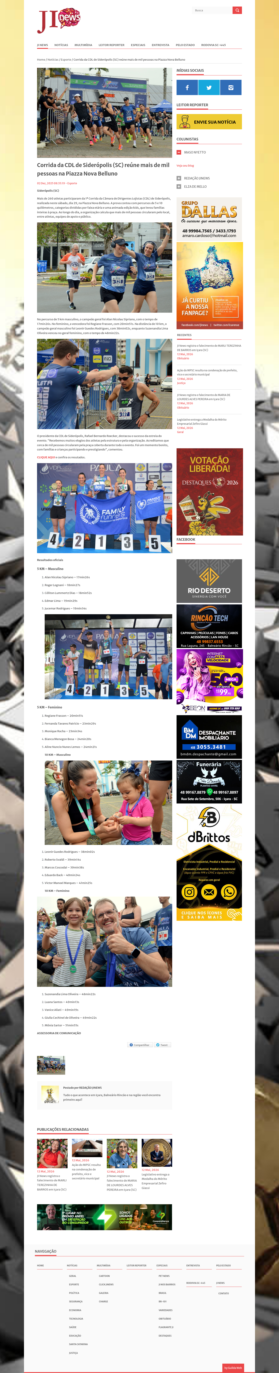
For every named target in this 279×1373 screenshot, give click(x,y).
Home (41, 59)
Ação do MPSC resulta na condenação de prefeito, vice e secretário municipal (86, 1171)
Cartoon (104, 1276)
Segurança (75, 1301)
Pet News (164, 1276)
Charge (103, 1301)
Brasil (163, 1293)
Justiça (181, 383)
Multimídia (83, 45)
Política (74, 1293)
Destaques (165, 1335)
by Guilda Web (233, 1368)
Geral (180, 432)
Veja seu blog (185, 165)
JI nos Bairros (167, 1284)
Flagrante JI (166, 1327)
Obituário (183, 358)
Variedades (165, 1310)
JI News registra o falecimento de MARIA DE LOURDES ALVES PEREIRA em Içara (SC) (122, 1182)
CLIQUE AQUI (46, 457)
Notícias (61, 45)
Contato (223, 1293)
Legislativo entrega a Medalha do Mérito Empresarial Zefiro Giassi (155, 1181)
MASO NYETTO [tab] (191, 152)
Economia (75, 1310)
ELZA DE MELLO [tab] (192, 186)
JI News (42, 45)
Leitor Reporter (111, 45)
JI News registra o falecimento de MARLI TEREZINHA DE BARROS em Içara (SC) (52, 1182)
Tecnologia (76, 1318)
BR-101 (163, 1301)
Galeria (103, 1293)
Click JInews (106, 1284)
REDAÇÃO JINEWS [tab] (193, 178)
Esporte (66, 59)
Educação (75, 1335)
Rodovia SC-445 (213, 45)
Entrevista (160, 45)
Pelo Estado (185, 45)
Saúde (73, 1327)
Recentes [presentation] (184, 335)
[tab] (184, 336)
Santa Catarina (78, 1344)
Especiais (138, 45)
